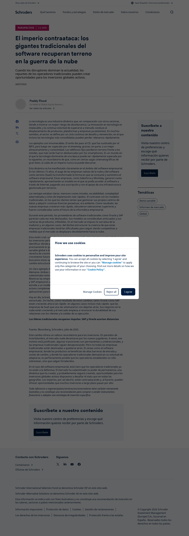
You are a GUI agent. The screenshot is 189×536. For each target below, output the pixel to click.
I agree (128, 291)
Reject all (111, 291)
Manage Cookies (92, 291)
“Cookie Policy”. (96, 269)
